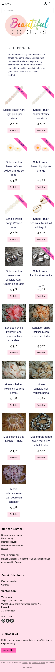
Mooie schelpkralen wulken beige (41, 388)
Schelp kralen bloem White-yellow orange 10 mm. (14, 168)
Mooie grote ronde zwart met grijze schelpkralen (41, 441)
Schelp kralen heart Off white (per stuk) (41, 114)
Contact (5, 585)
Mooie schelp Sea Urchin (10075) (13, 438)
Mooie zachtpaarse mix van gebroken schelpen (14, 495)
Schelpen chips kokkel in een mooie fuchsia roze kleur (14, 334)
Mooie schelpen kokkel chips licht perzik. (14, 388)
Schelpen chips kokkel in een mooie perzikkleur (41, 332)
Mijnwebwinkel (27, 667)
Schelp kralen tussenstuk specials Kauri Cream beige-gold (13, 277)
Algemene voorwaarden (12, 545)
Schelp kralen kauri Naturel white (41, 273)
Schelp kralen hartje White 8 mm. (14, 223)
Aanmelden (8, 650)
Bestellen (14, 130)
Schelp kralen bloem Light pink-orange (41, 166)
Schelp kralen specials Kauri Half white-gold (41, 223)
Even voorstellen (9, 581)
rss (30, 663)
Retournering (7, 538)
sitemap (25, 663)
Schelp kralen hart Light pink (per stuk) (13, 114)
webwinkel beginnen (38, 663)
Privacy (4, 548)
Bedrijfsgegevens (9, 542)
